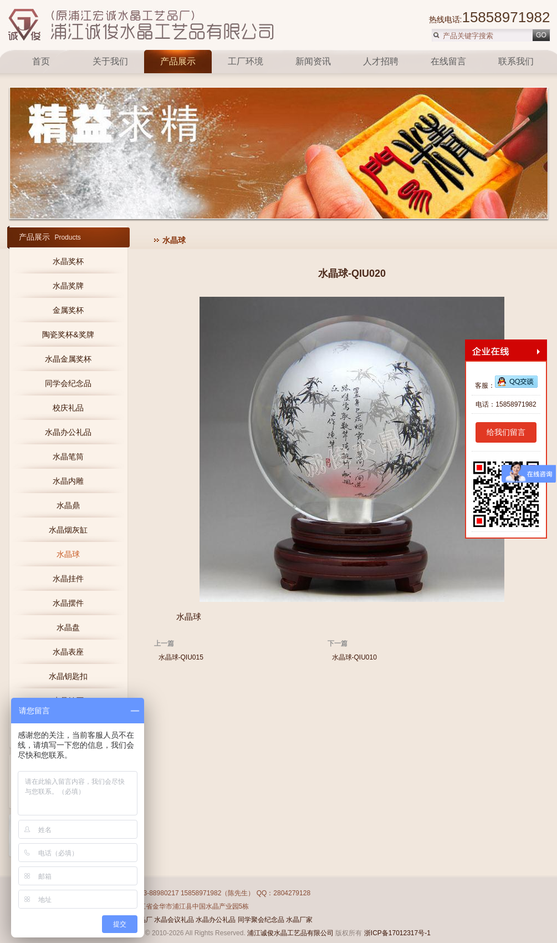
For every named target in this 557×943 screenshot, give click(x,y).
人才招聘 (380, 61)
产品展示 (178, 61)
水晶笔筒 (68, 456)
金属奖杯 (68, 310)
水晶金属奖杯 (68, 358)
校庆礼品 (68, 407)
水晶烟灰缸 (68, 529)
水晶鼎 (68, 505)
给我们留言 (506, 432)
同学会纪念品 (68, 383)
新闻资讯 (313, 61)
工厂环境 (245, 61)
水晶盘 (68, 627)
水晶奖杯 (68, 261)
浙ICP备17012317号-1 (397, 933)
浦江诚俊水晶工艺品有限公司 (290, 933)
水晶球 (68, 554)
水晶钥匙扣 (68, 676)
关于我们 (110, 61)
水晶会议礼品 (174, 920)
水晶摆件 (68, 603)
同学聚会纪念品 (261, 920)
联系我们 (516, 61)
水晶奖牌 (68, 285)
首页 (42, 61)
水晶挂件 (68, 578)
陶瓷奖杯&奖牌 (68, 334)
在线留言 (448, 61)
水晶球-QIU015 (181, 657)
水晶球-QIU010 (354, 657)
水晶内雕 (68, 480)
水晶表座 (68, 651)
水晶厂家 (299, 920)
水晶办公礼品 (68, 432)
